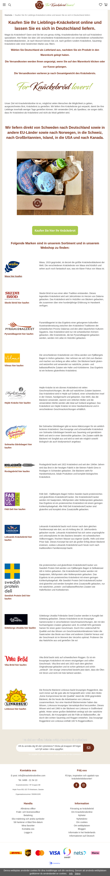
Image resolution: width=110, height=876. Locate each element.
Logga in (28, 832)
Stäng (77, 873)
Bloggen (82, 829)
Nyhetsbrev (81, 819)
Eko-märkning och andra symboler (28, 819)
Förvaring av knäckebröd (82, 808)
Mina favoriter (28, 825)
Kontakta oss (28, 829)
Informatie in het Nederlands (81, 832)
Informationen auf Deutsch (81, 836)
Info (71, 873)
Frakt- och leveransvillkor (28, 812)
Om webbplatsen (82, 825)
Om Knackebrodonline (82, 812)
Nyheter (82, 815)
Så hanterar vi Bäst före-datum (28, 822)
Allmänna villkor (28, 808)
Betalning (28, 815)
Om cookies (82, 822)
